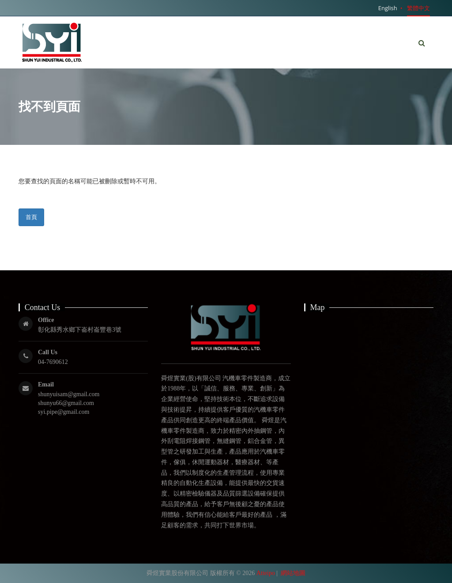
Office (46, 320)
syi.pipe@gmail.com (63, 412)
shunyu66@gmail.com (66, 403)
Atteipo (265, 573)
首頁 (31, 217)
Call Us (47, 352)
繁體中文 (418, 8)
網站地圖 (293, 573)
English (387, 8)
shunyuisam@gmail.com (68, 394)
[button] (421, 43)
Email (46, 384)
